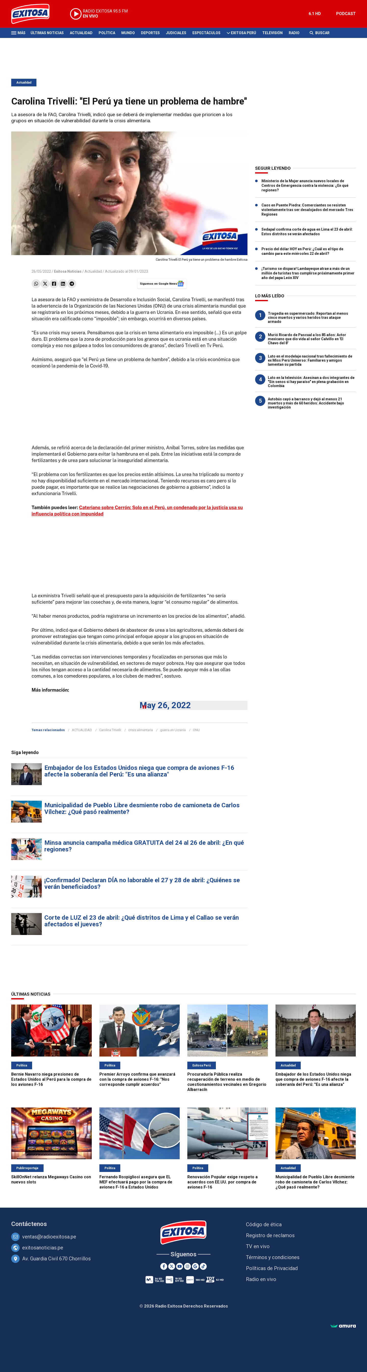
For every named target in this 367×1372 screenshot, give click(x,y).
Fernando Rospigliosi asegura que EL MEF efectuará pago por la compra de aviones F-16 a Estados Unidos (135, 1182)
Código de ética (264, 1224)
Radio (294, 33)
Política (107, 33)
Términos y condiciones (272, 1257)
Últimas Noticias (47, 33)
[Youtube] (179, 1266)
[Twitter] (171, 1266)
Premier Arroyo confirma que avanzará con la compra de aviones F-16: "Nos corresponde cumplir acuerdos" (137, 1079)
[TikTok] (203, 1266)
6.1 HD (315, 13)
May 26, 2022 (165, 705)
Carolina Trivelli (110, 730)
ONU (196, 730)
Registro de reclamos (270, 1235)
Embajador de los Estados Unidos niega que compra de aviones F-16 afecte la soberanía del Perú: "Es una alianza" (139, 771)
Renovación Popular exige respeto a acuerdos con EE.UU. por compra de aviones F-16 (222, 1182)
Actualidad (81, 33)
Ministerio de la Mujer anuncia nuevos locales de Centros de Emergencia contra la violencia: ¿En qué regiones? (304, 185)
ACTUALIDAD (82, 730)
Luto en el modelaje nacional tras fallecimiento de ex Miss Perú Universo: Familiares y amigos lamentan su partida (310, 360)
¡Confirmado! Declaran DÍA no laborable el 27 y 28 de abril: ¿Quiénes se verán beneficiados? (142, 883)
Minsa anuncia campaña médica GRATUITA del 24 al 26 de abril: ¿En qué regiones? (144, 846)
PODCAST (346, 13)
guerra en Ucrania (173, 730)
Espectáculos (206, 33)
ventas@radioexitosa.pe (49, 1237)
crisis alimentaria (140, 730)
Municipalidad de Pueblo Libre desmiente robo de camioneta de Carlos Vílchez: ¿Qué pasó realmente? (142, 808)
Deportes (150, 33)
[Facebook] (163, 1266)
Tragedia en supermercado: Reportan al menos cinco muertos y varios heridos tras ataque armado (308, 317)
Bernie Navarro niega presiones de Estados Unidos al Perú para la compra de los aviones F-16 (51, 1079)
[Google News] (195, 1266)
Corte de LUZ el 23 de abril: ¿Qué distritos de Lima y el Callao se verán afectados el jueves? (141, 921)
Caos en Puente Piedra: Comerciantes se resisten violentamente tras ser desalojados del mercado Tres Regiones (307, 209)
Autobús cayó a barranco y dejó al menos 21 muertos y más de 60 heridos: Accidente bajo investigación (306, 403)
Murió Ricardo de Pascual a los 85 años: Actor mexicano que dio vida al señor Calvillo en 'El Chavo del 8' (307, 339)
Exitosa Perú (243, 33)
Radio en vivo (261, 1279)
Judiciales (176, 33)
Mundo (128, 33)
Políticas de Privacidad (272, 1268)
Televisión (272, 33)
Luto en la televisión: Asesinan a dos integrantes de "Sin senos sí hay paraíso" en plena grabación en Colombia (311, 382)
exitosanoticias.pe (42, 1248)
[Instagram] (187, 1266)
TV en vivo (258, 1246)
